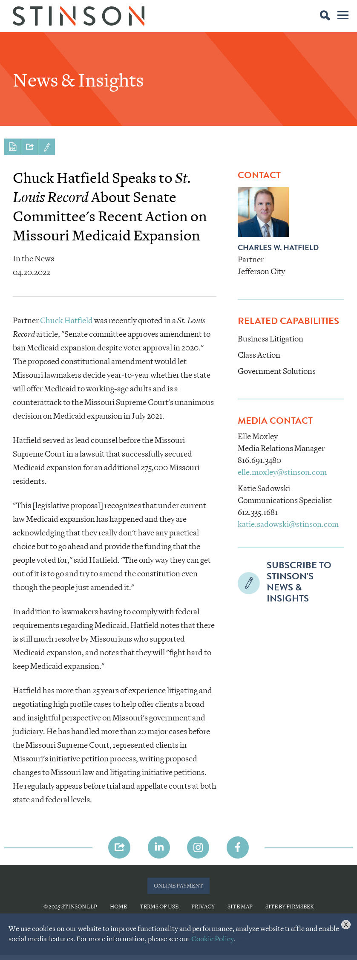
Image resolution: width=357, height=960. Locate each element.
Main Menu (342, 16)
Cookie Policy (212, 938)
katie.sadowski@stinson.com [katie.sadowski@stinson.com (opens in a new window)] (288, 524)
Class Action (259, 355)
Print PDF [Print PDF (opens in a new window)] (12, 147)
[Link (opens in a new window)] (159, 847)
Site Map (240, 906)
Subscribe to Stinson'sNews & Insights (46, 147)
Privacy (203, 906)
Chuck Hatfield (66, 320)
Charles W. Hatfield (278, 248)
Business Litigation (270, 339)
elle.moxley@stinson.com (282, 472)
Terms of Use (159, 906)
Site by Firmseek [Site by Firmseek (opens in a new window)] (289, 906)
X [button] (346, 924)
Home (118, 906)
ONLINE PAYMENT (178, 885)
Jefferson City (261, 271)
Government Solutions (277, 371)
